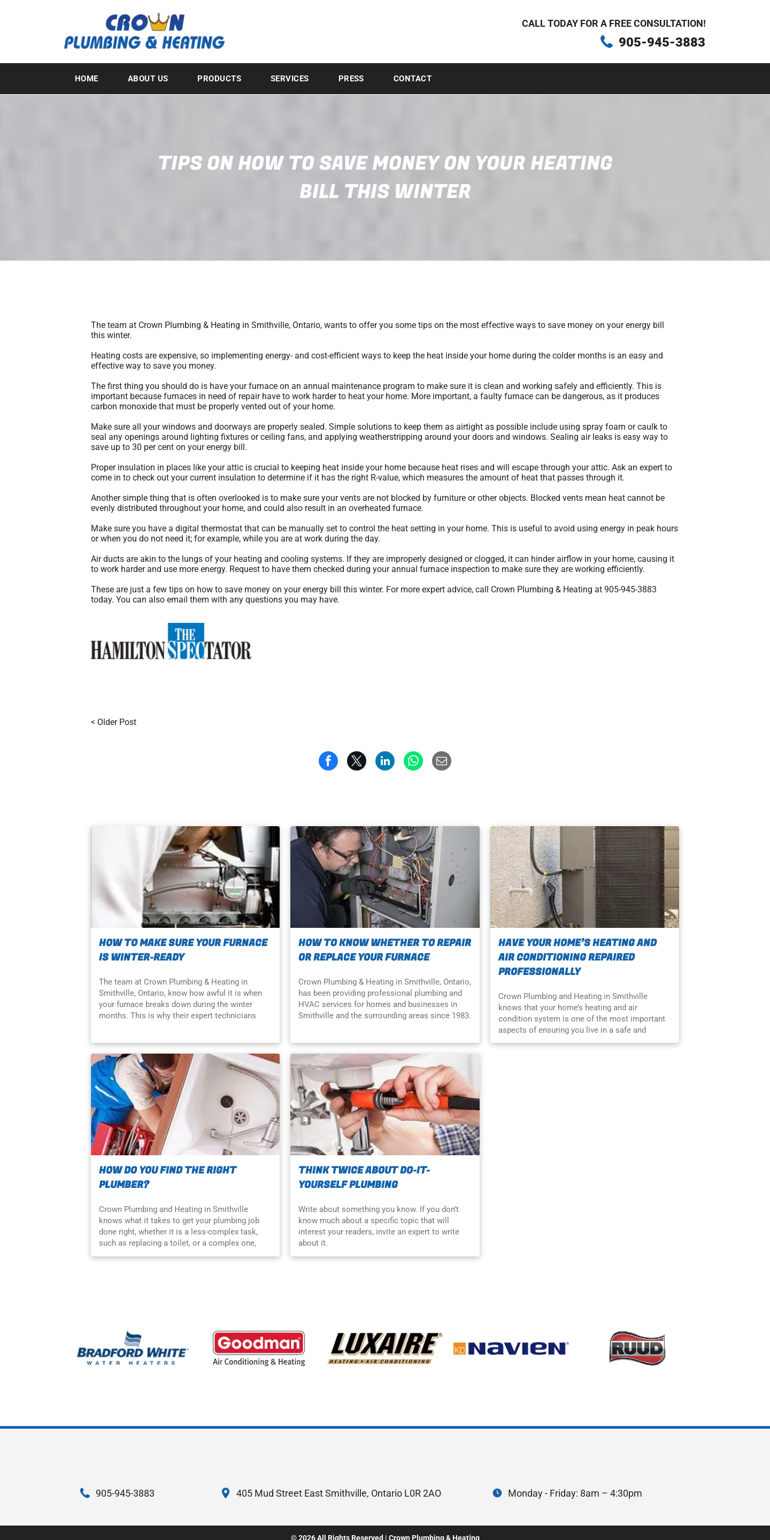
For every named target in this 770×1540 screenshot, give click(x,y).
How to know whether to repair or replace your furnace (384, 950)
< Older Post (113, 722)
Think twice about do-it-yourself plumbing (364, 1177)
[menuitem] (90, 78)
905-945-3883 (662, 42)
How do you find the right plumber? (167, 1177)
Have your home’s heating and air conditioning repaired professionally (577, 957)
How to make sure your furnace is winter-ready (183, 950)
